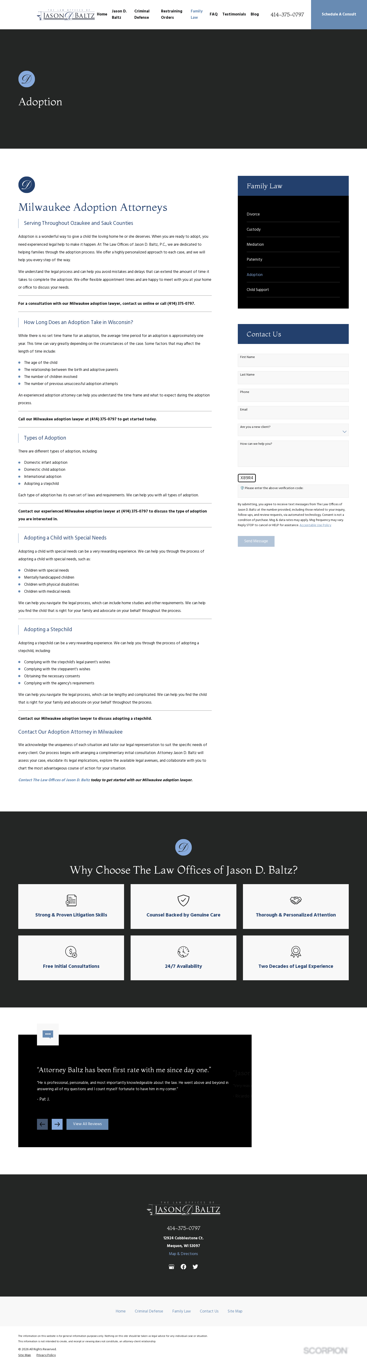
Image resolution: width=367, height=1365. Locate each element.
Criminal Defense (149, 1311)
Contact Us (209, 1311)
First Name (247, 357)
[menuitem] (293, 214)
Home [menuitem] (102, 14)
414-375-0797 (287, 14)
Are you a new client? (255, 427)
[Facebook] (183, 1266)
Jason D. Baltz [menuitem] (119, 14)
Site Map (235, 1311)
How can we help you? (256, 444)
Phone (244, 392)
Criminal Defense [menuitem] (142, 14)
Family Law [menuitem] (197, 14)
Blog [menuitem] (255, 14)
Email (243, 410)
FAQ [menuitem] (214, 14)
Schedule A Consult (339, 14)
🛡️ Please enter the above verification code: (271, 488)
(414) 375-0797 (180, 304)
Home (121, 1311)
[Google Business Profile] (171, 1266)
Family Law (181, 1311)
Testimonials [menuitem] (234, 14)
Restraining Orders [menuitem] (171, 14)
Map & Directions (183, 1254)
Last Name (247, 375)
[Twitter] (195, 1266)
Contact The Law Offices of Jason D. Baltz (54, 780)
